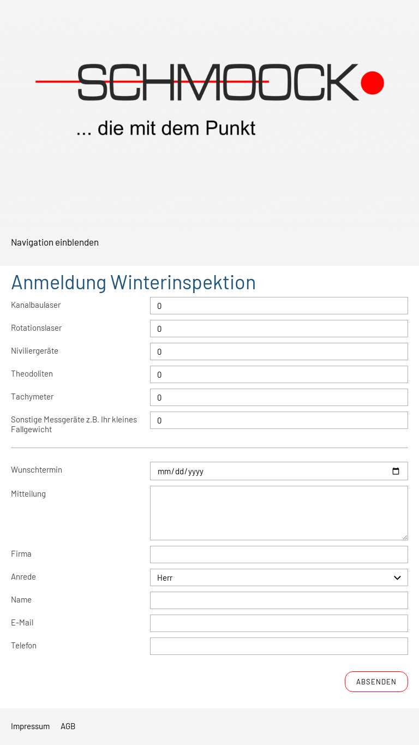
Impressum (30, 726)
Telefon (24, 645)
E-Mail (22, 622)
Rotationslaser (36, 327)
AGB (68, 726)
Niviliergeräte (34, 350)
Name (21, 599)
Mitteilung (28, 493)
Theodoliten (32, 373)
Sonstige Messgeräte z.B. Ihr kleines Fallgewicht (74, 424)
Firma (21, 553)
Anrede (23, 576)
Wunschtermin (36, 469)
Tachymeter (32, 396)
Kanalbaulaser (36, 304)
